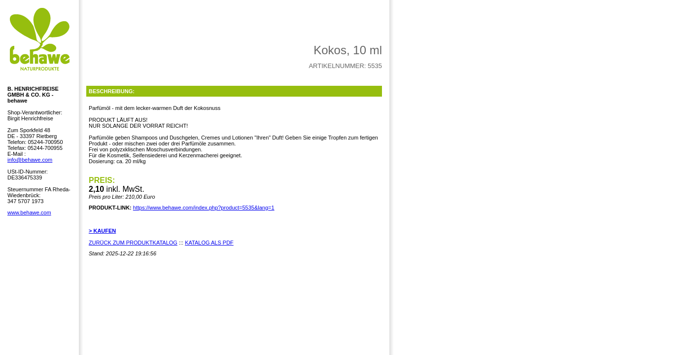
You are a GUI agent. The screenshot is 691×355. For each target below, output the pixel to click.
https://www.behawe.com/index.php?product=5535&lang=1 (204, 208)
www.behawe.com (29, 212)
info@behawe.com (29, 160)
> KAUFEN (102, 231)
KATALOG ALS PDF (209, 243)
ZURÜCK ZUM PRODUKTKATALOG (133, 243)
